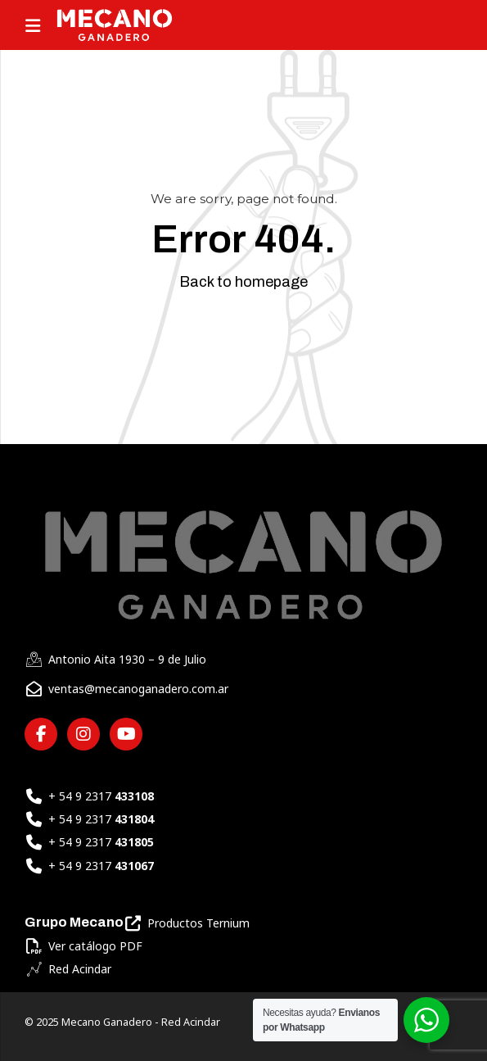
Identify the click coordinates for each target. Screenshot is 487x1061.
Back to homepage (243, 282)
